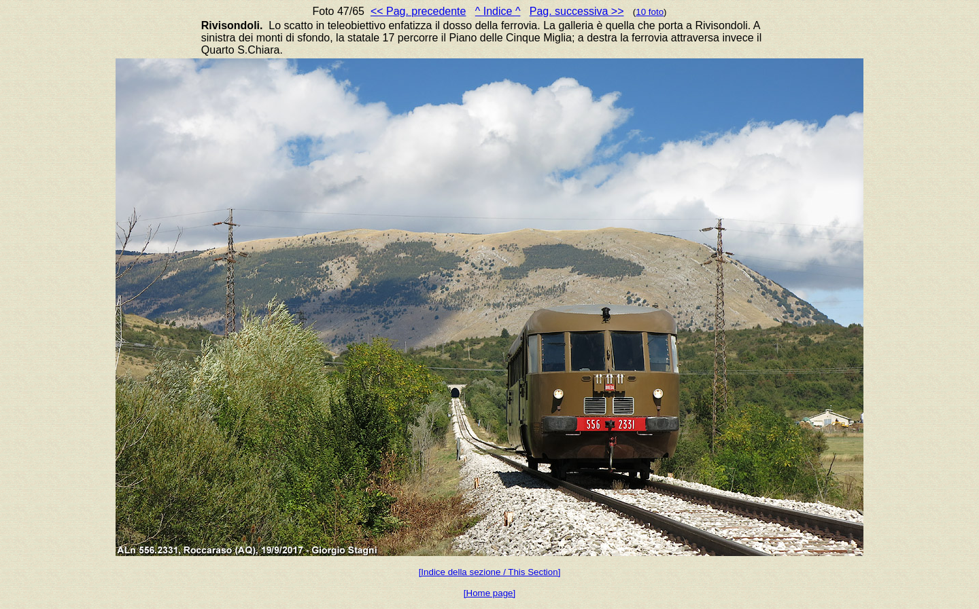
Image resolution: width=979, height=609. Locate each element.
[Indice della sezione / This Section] (490, 572)
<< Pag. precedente (418, 11)
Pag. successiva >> (577, 11)
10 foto (650, 12)
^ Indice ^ (498, 11)
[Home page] (489, 593)
